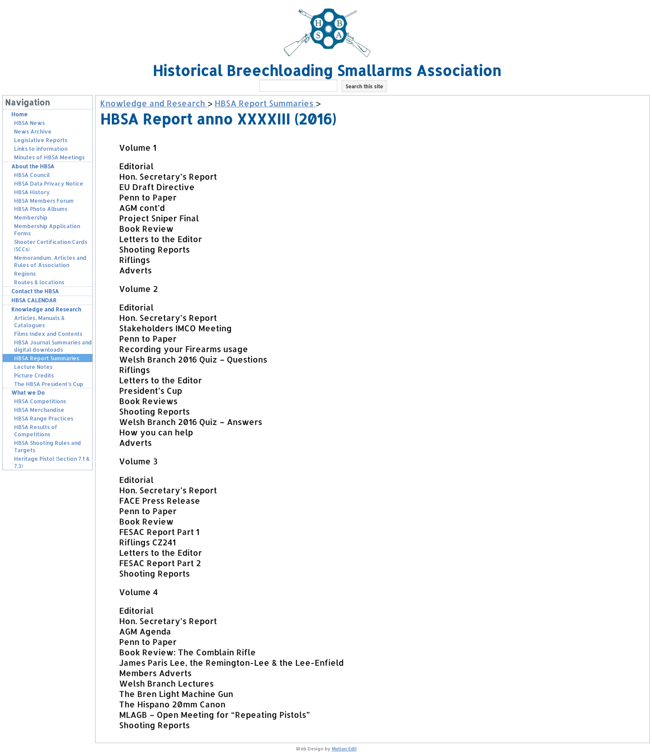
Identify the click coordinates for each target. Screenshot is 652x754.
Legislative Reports (40, 140)
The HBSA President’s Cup (48, 384)
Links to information (40, 148)
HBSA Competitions (40, 401)
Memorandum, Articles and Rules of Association (50, 261)
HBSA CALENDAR (34, 300)
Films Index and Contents (48, 333)
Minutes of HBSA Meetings (49, 157)
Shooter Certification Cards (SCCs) (50, 246)
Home (19, 114)
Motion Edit (344, 748)
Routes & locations (39, 282)
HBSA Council (32, 175)
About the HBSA (32, 166)
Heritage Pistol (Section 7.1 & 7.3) (52, 462)
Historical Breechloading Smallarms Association (327, 70)
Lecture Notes (33, 366)
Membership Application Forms (47, 230)
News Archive (33, 131)
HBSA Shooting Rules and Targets (47, 446)
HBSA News (29, 122)
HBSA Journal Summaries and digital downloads (53, 346)
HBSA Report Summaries (46, 358)
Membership (31, 217)
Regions (25, 273)
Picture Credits (34, 375)
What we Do (28, 392)
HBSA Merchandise (39, 409)
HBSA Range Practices (43, 418)
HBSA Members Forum (44, 200)
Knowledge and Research (46, 309)
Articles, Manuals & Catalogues (39, 322)
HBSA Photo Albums (40, 208)
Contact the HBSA (35, 291)
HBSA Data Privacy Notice (48, 183)
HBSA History (32, 192)
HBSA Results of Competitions (36, 431)
